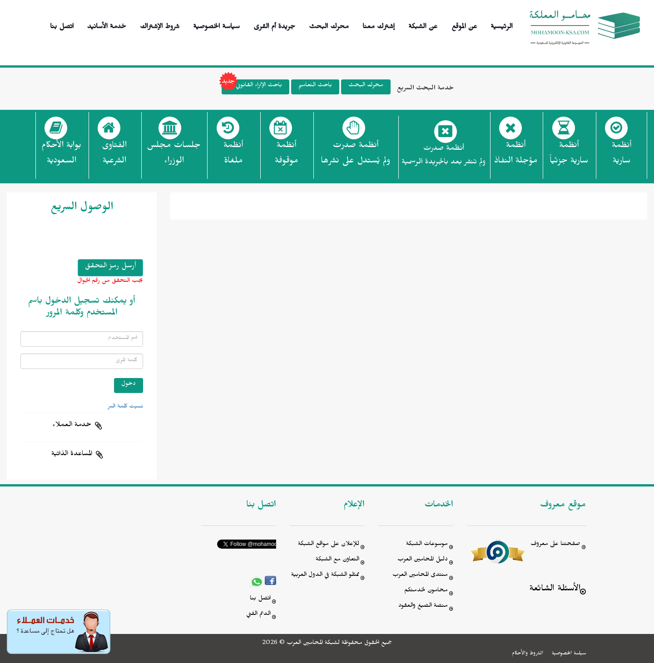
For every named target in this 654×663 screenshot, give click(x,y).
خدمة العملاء (71, 425)
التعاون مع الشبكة (337, 560)
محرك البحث (329, 25)
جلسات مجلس (174, 155)
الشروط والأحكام (527, 654)
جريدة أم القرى (274, 25)
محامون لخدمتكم (426, 591)
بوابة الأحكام (61, 155)
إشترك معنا (378, 25)
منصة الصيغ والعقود (423, 606)
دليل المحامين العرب (422, 560)
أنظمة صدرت (355, 155)
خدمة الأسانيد (106, 25)
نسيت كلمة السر (125, 407)
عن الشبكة (422, 25)
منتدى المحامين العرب (420, 576)
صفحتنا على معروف (555, 545)
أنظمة (621, 155)
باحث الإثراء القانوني (252, 86)
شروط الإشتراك (159, 25)
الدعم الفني (258, 615)
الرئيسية (501, 25)
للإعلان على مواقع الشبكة (328, 545)
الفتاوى (114, 155)
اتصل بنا (62, 25)
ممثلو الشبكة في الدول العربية (325, 576)
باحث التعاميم (315, 86)
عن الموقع (464, 25)
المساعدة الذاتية (71, 454)
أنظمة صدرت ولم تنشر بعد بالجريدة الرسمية (443, 156)
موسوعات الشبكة (427, 545)
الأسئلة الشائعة (554, 589)
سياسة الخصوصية (216, 25)
